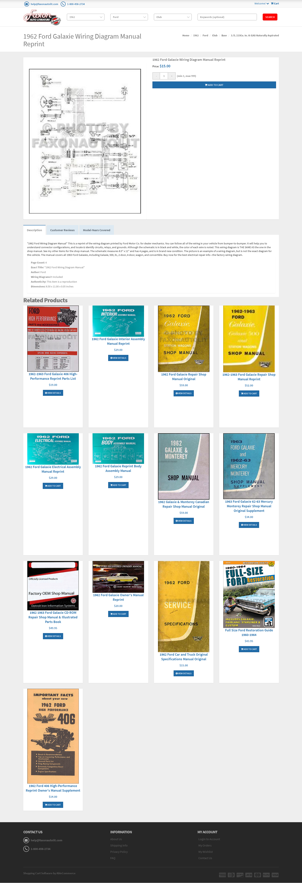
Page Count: (38, 263)
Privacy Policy (119, 852)
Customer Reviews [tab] (63, 230)
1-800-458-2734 (76, 4)
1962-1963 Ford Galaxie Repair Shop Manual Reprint (248, 376)
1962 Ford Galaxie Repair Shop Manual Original (183, 376)
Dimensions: (38, 287)
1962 (196, 35)
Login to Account (209, 839)
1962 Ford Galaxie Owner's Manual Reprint (118, 597)
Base (224, 35)
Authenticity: (38, 282)
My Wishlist (205, 852)
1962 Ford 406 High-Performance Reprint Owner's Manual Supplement (53, 788)
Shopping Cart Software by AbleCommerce (49, 873)
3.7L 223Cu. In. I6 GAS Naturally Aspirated (255, 35)
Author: (35, 272)
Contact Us (205, 858)
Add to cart (214, 85)
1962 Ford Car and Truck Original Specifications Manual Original (184, 656)
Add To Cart (249, 393)
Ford (205, 35)
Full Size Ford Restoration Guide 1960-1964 (249, 632)
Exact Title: (37, 267)
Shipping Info (119, 845)
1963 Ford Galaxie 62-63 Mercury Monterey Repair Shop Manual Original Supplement (249, 506)
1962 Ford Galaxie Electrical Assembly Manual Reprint (53, 469)
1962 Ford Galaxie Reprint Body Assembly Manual (118, 468)
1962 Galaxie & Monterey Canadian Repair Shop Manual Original (183, 504)
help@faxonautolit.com (44, 4)
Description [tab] (34, 230)
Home (185, 35)
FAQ (112, 858)
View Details (53, 393)
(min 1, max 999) (186, 76)
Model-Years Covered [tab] (97, 230)
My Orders (205, 845)
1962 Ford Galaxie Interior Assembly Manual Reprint (118, 341)
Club (214, 35)
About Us (116, 839)
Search (270, 17)
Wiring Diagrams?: (41, 277)
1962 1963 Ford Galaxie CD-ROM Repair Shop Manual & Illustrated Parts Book (52, 617)
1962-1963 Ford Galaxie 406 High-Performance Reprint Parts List (53, 376)
